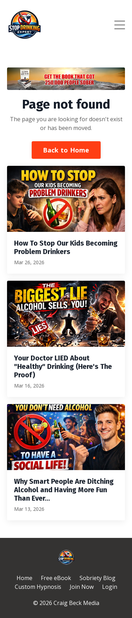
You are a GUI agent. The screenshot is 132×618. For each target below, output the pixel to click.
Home (24, 578)
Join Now (82, 587)
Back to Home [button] (66, 150)
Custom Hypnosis (38, 587)
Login (109, 587)
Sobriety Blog (97, 578)
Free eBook (56, 578)
